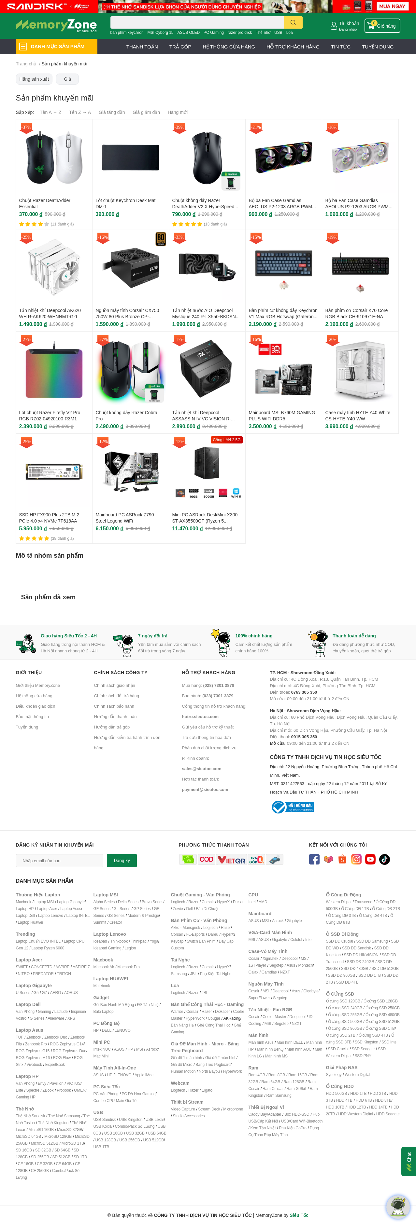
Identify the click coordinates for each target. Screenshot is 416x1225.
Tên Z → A (80, 112)
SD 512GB (61, 1156)
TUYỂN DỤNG (378, 46)
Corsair (208, 901)
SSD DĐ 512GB (385, 968)
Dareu (213, 934)
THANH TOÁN (142, 46)
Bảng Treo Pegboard (212, 1064)
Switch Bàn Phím (201, 941)
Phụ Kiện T (209, 973)
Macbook (23, 901)
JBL (193, 973)
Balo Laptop (103, 1011)
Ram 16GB (297, 1074)
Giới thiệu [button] (29, 672)
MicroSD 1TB (73, 1143)
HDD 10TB (335, 1107)
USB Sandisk (104, 1119)
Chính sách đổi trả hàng (116, 695)
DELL (106, 1030)
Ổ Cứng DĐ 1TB (355, 908)
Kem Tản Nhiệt (263, 1127)
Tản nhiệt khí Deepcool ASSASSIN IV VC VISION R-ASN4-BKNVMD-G (201, 419)
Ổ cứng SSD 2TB (340, 1035)
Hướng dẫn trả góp (112, 726)
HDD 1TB (358, 1093)
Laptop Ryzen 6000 (48, 948)
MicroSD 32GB (69, 1129)
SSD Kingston (366, 1042)
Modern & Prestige (143, 915)
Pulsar (238, 901)
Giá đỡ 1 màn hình (186, 1057)
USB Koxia (102, 1126)
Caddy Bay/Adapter (265, 1114)
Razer (193, 901)
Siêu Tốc (299, 1215)
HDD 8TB (383, 1100)
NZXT (285, 972)
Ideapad (100, 941)
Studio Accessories (189, 1115)
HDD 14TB (378, 1107)
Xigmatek (270, 958)
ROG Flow (62, 1057)
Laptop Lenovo (50, 915)
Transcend (363, 901)
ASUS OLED (188, 32)
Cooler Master (274, 1016)
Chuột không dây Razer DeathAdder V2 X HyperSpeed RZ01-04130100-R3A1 (203, 206)
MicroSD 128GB (58, 1136)
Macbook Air (103, 966)
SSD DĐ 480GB (354, 968)
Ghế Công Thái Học (214, 1025)
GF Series (101, 908)
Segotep (276, 965)
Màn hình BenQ (270, 1049)
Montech (305, 965)
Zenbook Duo (55, 1037)
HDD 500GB (336, 1093)
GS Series (115, 915)
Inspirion (78, 1011)
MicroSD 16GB (41, 1129)
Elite (19, 1090)
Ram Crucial (273, 1088)
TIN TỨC (341, 46)
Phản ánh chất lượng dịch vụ (209, 747)
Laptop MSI (44, 901)
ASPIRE (62, 966)
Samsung (179, 973)
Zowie (178, 908)
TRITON (64, 973)
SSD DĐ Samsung (372, 941)
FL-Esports (195, 934)
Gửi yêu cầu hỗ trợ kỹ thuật (208, 726)
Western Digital (338, 901)
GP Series (142, 908)
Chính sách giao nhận (114, 685)
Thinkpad (139, 941)
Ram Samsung (279, 1095)
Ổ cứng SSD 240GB (345, 1007)
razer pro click (240, 32)
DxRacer (222, 1011)
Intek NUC (102, 1049)
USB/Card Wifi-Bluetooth (302, 1121)
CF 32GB (45, 1163)
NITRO (24, 973)
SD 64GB (62, 1150)
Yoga (154, 941)
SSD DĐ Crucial (339, 941)
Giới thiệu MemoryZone (38, 685)
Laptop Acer (47, 908)
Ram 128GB (293, 1081)
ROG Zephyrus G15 (33, 1050)
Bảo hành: (208, 695)
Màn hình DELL (290, 1042)
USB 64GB (157, 1133)
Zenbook (33, 1037)
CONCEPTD (41, 966)
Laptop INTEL (78, 915)
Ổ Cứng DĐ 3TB (342, 915)
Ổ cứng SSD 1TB (380, 1028)
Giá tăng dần (112, 112)
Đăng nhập (348, 29)
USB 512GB (153, 1139)
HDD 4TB (344, 1100)
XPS (71, 1018)
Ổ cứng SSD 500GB (345, 1021)
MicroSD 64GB (28, 1136)
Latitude (61, 1011)
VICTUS (74, 1083)
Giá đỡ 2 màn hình (221, 1057)
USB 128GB (105, 1139)
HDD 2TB (378, 1093)
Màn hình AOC (299, 1049)
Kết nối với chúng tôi (338, 845)
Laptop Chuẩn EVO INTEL (38, 941)
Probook (64, 1090)
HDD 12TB (357, 1107)
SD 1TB (80, 1156)
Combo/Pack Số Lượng (135, 1126)
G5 (36, 992)
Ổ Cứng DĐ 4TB (373, 915)
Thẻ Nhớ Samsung (64, 1115)
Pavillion (57, 1083)
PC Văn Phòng (106, 1093)
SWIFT (22, 966)
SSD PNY (363, 1055)
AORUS (71, 992)
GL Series (122, 908)
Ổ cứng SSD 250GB (383, 1007)
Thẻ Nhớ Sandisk (30, 1115)
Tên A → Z (50, 112)
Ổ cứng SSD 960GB (345, 1028)
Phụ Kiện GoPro (293, 1127)
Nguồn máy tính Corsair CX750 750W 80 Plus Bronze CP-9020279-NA (127, 316)
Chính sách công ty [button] (121, 672)
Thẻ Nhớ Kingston (53, 1122)
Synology (334, 1074)
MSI (139, 1049)
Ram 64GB (270, 1081)
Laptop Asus (70, 908)
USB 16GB (113, 1133)
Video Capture (183, 1109)
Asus (291, 965)
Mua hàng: (208, 685)
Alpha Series (104, 901)
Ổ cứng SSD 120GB (343, 1001)
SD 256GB (40, 1156)
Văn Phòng (25, 1011)
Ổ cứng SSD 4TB (373, 1035)
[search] (293, 22)
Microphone (233, 1109)
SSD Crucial (338, 1048)
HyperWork (195, 1018)
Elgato (207, 1090)
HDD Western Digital (355, 1113)
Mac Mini (100, 1056)
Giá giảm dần (146, 112)
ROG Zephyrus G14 (67, 1043)
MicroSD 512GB (44, 1143)
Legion (130, 948)
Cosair (254, 958)
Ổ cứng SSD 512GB (383, 1021)
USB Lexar (155, 1119)
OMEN (79, 1090)
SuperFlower (259, 997)
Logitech (178, 901)
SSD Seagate (363, 1048)
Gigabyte (294, 920)
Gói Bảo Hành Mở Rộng (113, 1004)
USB (278, 32)
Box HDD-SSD (296, 1114)
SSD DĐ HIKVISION (361, 954)
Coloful (296, 939)
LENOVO (123, 1030)
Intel (252, 901)
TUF (19, 1037)
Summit (99, 922)
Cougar (214, 1018)
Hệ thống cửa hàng (34, 695)
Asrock (152, 1049)
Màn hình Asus (261, 1042)
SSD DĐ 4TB (347, 982)
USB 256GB (129, 1139)
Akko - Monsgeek (185, 927)
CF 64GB (64, 1163)
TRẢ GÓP (180, 46)
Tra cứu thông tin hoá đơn (206, 737)
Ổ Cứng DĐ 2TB (386, 908)
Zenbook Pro (36, 1043)
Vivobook (34, 1064)
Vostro (21, 1018)
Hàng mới (178, 112)
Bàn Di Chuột (207, 908)
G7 (44, 992)
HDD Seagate (388, 1113)
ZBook (48, 1090)
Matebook (101, 985)
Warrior (177, 1011)
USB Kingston (130, 1119)
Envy (42, 1083)
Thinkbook (119, 941)
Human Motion (183, 1071)
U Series (23, 992)
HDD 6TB (364, 1100)
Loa (289, 32)
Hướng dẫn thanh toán (115, 716)
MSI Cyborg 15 (160, 32)
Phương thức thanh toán (214, 845)
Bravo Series (152, 901)
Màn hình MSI (277, 1056)
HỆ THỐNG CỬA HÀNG (229, 46)
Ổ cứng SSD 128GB (381, 1001)
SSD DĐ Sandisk (356, 948)
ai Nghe (224, 973)
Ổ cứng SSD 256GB (345, 1014)
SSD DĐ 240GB (360, 961)
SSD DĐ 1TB (369, 975)
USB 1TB (101, 1146)
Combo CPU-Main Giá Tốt (115, 1100)
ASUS (119, 1049)
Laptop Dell (25, 915)
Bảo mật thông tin (32, 716)
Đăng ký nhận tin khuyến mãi (55, 845)
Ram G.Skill (297, 1088)
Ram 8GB (276, 1074)
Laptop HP (25, 908)
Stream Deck (209, 1109)
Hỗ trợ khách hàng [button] (209, 672)
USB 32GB (135, 1133)
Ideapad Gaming (107, 948)
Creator (115, 922)
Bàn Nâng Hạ (182, 1025)
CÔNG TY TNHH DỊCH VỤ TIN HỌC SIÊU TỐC (335, 775)
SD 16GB (24, 1150)
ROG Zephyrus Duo (69, 1050)
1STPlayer (257, 965)
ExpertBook (55, 1064)
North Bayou (209, 1071)
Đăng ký (122, 860)
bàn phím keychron (127, 32)
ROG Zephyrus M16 (33, 1057)
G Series (37, 1018)
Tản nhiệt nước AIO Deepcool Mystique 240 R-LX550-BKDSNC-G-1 (206, 316)
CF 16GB (26, 1163)
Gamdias (269, 972)
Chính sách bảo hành (114, 706)
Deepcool (289, 958)
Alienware (56, 1018)
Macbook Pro (128, 966)
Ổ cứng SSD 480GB (383, 1014)
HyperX (223, 901)
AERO (55, 992)
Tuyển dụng (27, 726)
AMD (263, 901)
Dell (189, 908)
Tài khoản (349, 23)
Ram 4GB (257, 1074)
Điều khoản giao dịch (35, 706)
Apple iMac (144, 1074)
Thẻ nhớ (263, 32)
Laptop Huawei (30, 922)
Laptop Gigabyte (71, 901)
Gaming (44, 1011)
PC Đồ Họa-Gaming (138, 1093)
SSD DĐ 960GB (341, 975)
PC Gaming (214, 32)
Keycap (177, 941)
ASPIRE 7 (81, 966)
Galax (253, 972)
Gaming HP (26, 1097)
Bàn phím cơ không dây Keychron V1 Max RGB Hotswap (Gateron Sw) (283, 316)
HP (96, 1030)
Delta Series (128, 901)
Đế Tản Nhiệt (148, 1004)
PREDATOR (43, 973)
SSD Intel (389, 1042)
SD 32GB (43, 1150)
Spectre (32, 1090)
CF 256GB (40, 1170)
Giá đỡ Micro (182, 1064)
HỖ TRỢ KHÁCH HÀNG (293, 46)
